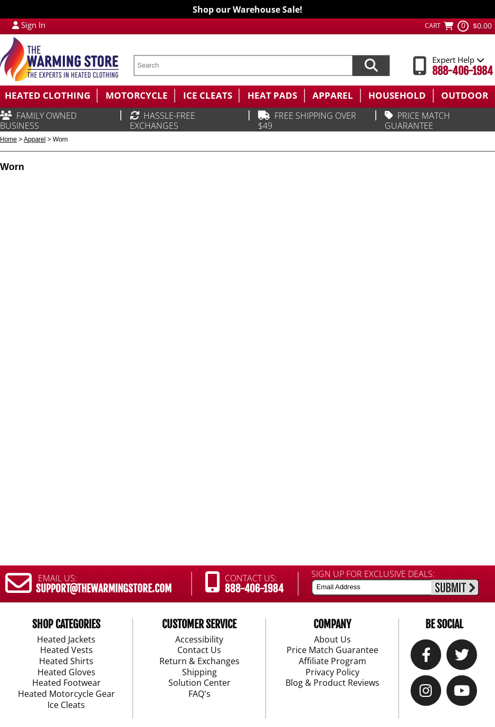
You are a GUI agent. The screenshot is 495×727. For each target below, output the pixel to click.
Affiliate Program (332, 661)
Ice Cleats (66, 705)
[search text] (243, 65)
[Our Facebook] (426, 658)
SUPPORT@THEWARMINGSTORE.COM (104, 588)
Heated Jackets (66, 640)
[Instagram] (426, 693)
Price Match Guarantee (332, 651)
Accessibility (199, 640)
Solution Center (199, 683)
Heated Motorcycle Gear (66, 694)
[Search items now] (371, 65)
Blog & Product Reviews (332, 683)
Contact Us (199, 651)
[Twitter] (462, 658)
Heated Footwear (66, 683)
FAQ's (199, 694)
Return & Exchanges (199, 661)
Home (8, 139)
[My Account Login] (15, 25)
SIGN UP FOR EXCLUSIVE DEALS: (373, 574)
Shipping (199, 672)
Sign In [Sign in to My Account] (33, 25)
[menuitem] (48, 96)
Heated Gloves (66, 672)
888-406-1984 (462, 71)
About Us (332, 640)
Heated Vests (66, 651)
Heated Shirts (66, 661)
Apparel (34, 139)
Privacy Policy (332, 672)
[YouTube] (462, 693)
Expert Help (458, 59)
